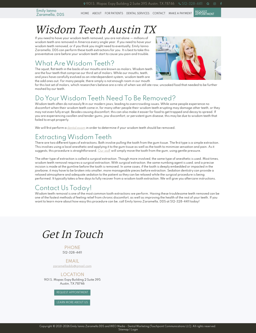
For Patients (114, 13)
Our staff (104, 150)
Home (85, 13)
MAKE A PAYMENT (180, 13)
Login (134, 329)
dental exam (76, 127)
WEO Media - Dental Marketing (129, 326)
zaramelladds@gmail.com (72, 266)
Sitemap (123, 329)
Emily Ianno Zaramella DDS (87, 326)
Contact (159, 13)
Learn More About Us (72, 302)
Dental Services (137, 13)
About (97, 13)
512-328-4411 (72, 252)
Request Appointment (204, 13)
